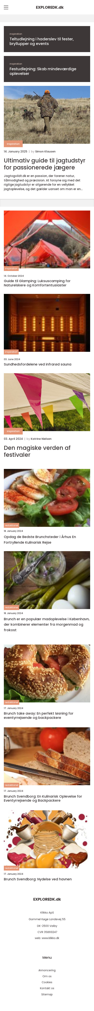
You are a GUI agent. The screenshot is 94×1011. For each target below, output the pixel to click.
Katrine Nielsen (41, 438)
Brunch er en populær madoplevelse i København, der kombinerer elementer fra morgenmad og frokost (47, 625)
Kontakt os (47, 988)
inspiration (16, 34)
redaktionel (11, 525)
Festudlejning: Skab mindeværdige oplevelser (43, 71)
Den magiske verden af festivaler (37, 451)
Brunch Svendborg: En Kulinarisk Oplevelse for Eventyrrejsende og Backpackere (43, 798)
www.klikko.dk (50, 938)
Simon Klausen (45, 151)
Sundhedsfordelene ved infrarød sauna (37, 364)
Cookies (47, 982)
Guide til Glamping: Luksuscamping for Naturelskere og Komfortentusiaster (37, 283)
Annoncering (47, 970)
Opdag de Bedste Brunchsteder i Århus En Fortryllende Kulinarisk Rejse (40, 539)
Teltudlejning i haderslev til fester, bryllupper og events (42, 41)
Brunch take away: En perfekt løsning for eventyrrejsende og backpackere (38, 715)
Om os (47, 976)
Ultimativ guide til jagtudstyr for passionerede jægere (44, 164)
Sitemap (47, 994)
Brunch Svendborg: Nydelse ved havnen (38, 879)
